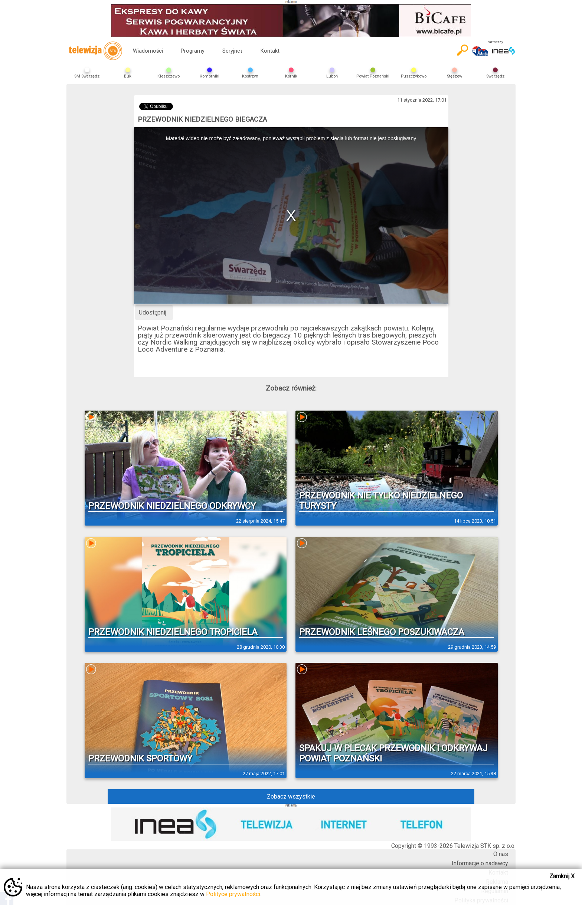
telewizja (95, 51)
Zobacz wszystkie (291, 796)
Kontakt (270, 51)
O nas (500, 854)
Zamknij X (562, 876)
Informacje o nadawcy (480, 863)
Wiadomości (148, 51)
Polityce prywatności (233, 894)
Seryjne (232, 51)
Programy (193, 51)
